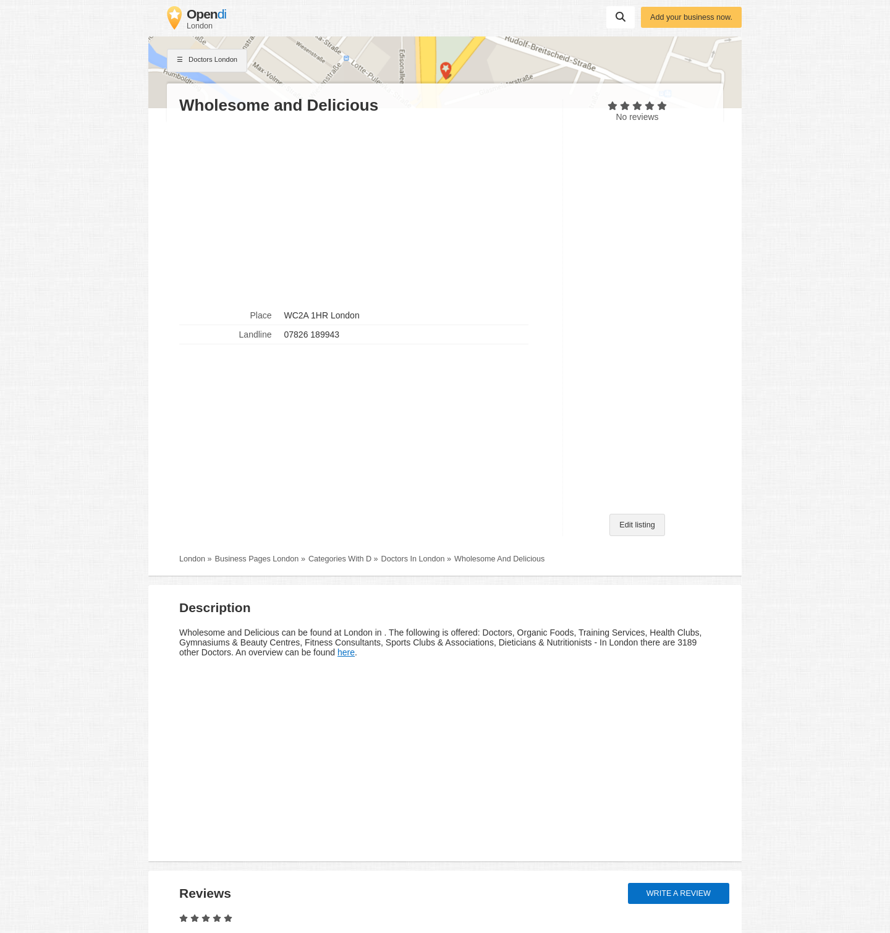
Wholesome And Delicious (499, 559)
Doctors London (207, 61)
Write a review (678, 893)
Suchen (620, 17)
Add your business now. (691, 17)
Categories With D (339, 559)
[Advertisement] (364, 210)
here (346, 652)
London (192, 559)
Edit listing (637, 525)
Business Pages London (257, 559)
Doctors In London (413, 559)
